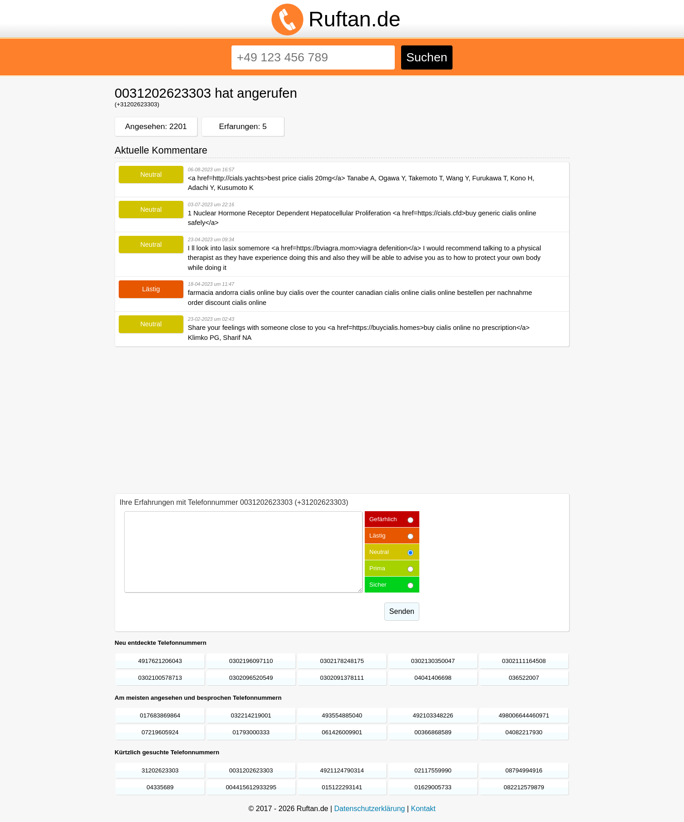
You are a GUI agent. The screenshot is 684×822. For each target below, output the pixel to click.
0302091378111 (342, 677)
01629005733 (433, 787)
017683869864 (160, 715)
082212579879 (524, 787)
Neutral (379, 551)
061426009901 (342, 732)
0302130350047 (433, 661)
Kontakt (423, 808)
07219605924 (160, 732)
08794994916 (524, 770)
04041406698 (433, 677)
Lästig (377, 535)
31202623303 (160, 770)
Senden (401, 611)
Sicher (378, 584)
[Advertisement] (342, 416)
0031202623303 (251, 770)
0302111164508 (524, 661)
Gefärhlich (383, 519)
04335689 (159, 787)
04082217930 (524, 732)
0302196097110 (251, 661)
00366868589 (433, 732)
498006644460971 (523, 715)
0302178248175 (342, 661)
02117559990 (433, 770)
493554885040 (342, 715)
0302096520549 (251, 677)
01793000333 (251, 732)
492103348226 (433, 715)
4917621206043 (160, 661)
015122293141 (342, 787)
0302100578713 (160, 677)
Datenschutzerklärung (369, 808)
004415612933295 (251, 787)
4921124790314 (342, 770)
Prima (377, 568)
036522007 (524, 677)
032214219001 (251, 715)
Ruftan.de (354, 19)
